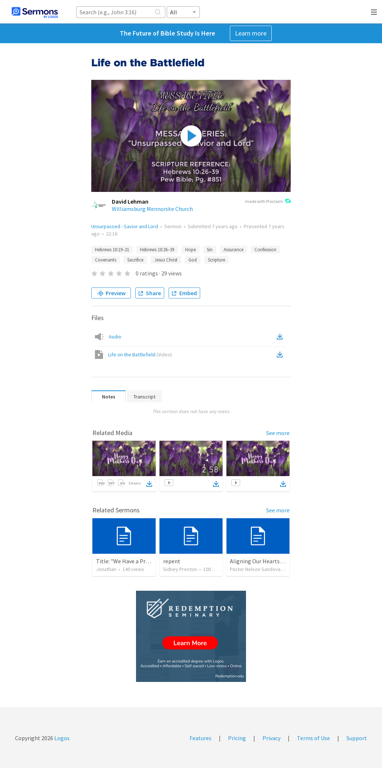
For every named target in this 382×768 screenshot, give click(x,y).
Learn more (251, 33)
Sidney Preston (180, 569)
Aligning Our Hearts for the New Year (276, 561)
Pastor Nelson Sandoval (256, 569)
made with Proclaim (268, 202)
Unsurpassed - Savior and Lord (124, 226)
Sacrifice (135, 260)
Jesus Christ (165, 260)
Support (356, 738)
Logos (61, 738)
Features (201, 738)
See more (278, 433)
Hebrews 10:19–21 (112, 249)
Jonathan (106, 569)
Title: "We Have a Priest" (127, 561)
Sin (210, 249)
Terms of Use (313, 738)
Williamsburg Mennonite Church (152, 208)
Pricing (237, 738)
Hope (190, 249)
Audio (115, 336)
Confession (265, 249)
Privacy (271, 738)
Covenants (105, 260)
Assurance (233, 249)
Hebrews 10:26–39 (157, 249)
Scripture (216, 260)
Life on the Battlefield (140, 354)
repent (171, 561)
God (192, 260)
